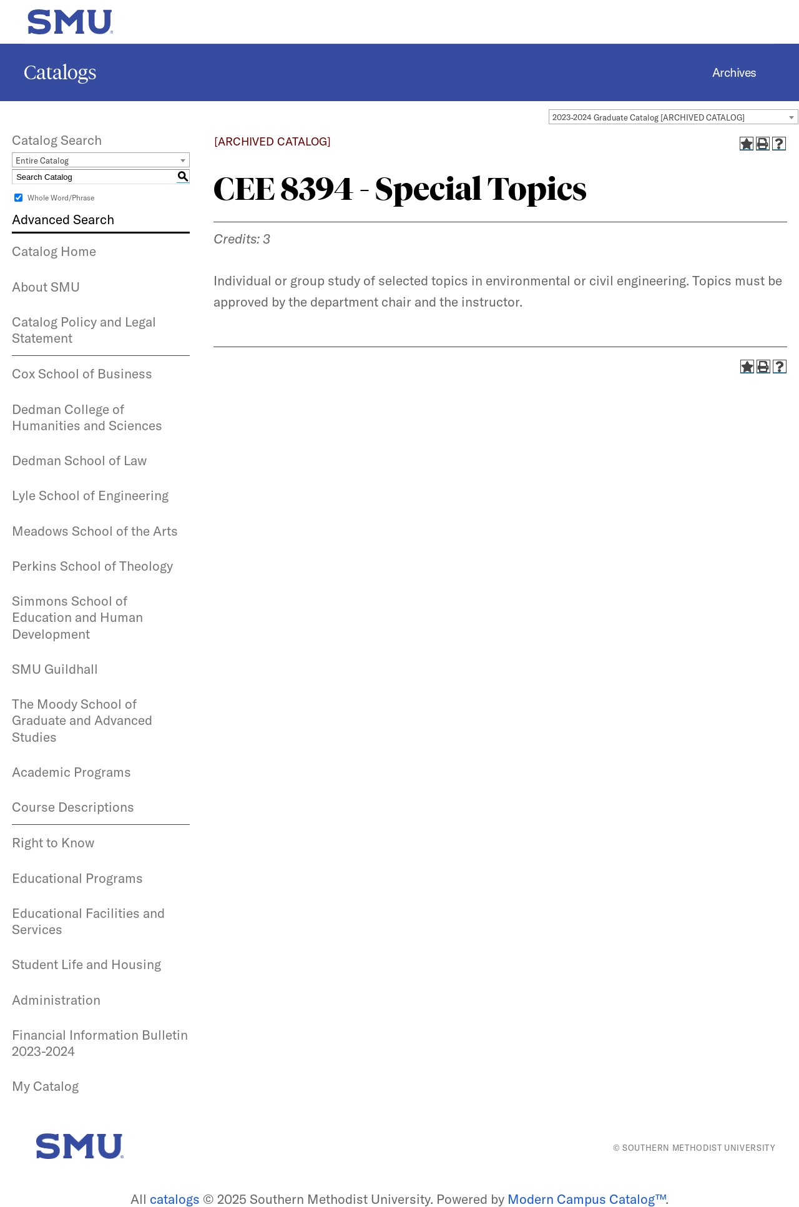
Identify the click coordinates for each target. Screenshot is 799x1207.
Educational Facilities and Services (88, 921)
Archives (734, 72)
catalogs (175, 1199)
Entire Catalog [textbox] (42, 160)
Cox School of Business (82, 373)
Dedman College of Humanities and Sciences (87, 417)
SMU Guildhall (55, 669)
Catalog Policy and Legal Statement (84, 329)
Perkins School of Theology (92, 566)
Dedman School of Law (79, 460)
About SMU (46, 286)
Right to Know (53, 842)
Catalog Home (54, 251)
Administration (56, 1000)
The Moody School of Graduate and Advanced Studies (82, 720)
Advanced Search (63, 219)
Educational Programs (77, 878)
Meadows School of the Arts (95, 531)
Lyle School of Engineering (90, 495)
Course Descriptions (73, 807)
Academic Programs (71, 772)
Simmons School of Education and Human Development (77, 617)
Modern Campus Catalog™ (586, 1199)
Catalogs (60, 72)
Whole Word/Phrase (60, 197)
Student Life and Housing (86, 964)
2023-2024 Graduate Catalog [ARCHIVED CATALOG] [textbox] (648, 117)
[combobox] (673, 116)
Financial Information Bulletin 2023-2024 (100, 1043)
